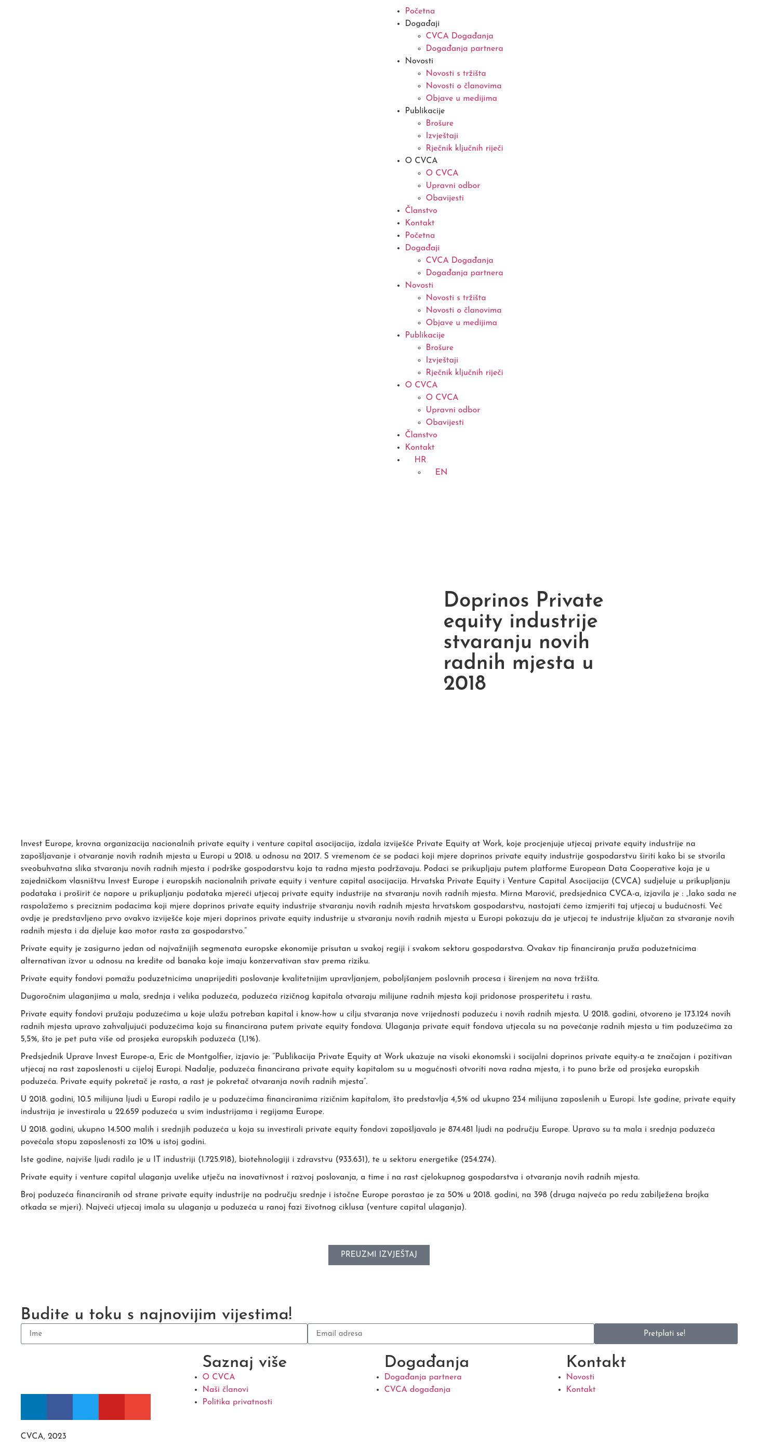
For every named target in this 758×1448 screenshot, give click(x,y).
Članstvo (421, 211)
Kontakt (420, 223)
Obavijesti (445, 198)
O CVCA (421, 161)
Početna (420, 11)
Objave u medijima (462, 99)
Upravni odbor (453, 186)
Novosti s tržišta (456, 74)
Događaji (422, 24)
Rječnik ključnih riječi (464, 148)
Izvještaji (442, 136)
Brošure (440, 123)
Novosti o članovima (464, 86)
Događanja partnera (464, 49)
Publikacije (425, 111)
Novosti (419, 61)
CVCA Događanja (460, 36)
